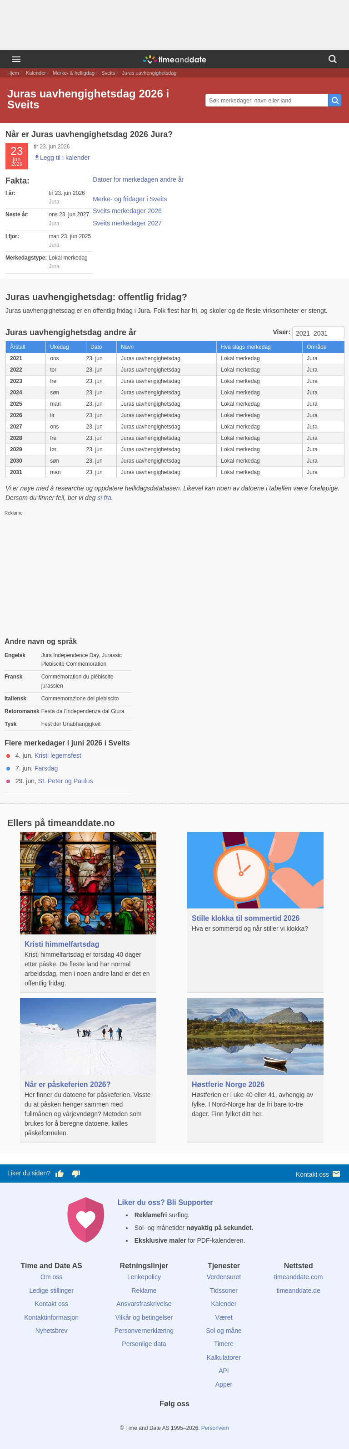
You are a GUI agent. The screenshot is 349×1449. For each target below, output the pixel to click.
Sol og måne (224, 1330)
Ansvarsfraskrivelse (143, 1303)
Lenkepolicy (144, 1277)
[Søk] (333, 59)
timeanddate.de (298, 1290)
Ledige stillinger (52, 1290)
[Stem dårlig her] (76, 1173)
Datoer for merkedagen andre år (138, 179)
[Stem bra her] (59, 1173)
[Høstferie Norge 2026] (255, 1065)
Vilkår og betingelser (144, 1317)
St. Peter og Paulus (65, 781)
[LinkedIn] (174, 1420)
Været (223, 1317)
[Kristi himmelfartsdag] (88, 912)
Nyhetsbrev (51, 1330)
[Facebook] (143, 1420)
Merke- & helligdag (74, 73)
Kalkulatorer (224, 1357)
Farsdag (46, 768)
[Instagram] (190, 1420)
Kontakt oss (319, 1173)
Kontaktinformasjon (51, 1317)
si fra (104, 497)
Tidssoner (224, 1290)
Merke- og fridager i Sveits (130, 199)
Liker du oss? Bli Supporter (165, 1202)
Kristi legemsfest (58, 755)
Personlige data (144, 1343)
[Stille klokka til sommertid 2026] (255, 898)
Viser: (282, 332)
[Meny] (16, 59)
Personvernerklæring (144, 1330)
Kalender (36, 73)
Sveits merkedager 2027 (127, 223)
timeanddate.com (298, 1277)
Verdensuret (224, 1277)
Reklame (143, 1290)
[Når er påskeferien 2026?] (88, 1070)
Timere (224, 1343)
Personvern (215, 1428)
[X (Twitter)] (159, 1420)
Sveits (108, 73)
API (224, 1370)
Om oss (51, 1277)
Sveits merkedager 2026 (127, 210)
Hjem (13, 73)
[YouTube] (205, 1420)
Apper (223, 1384)
